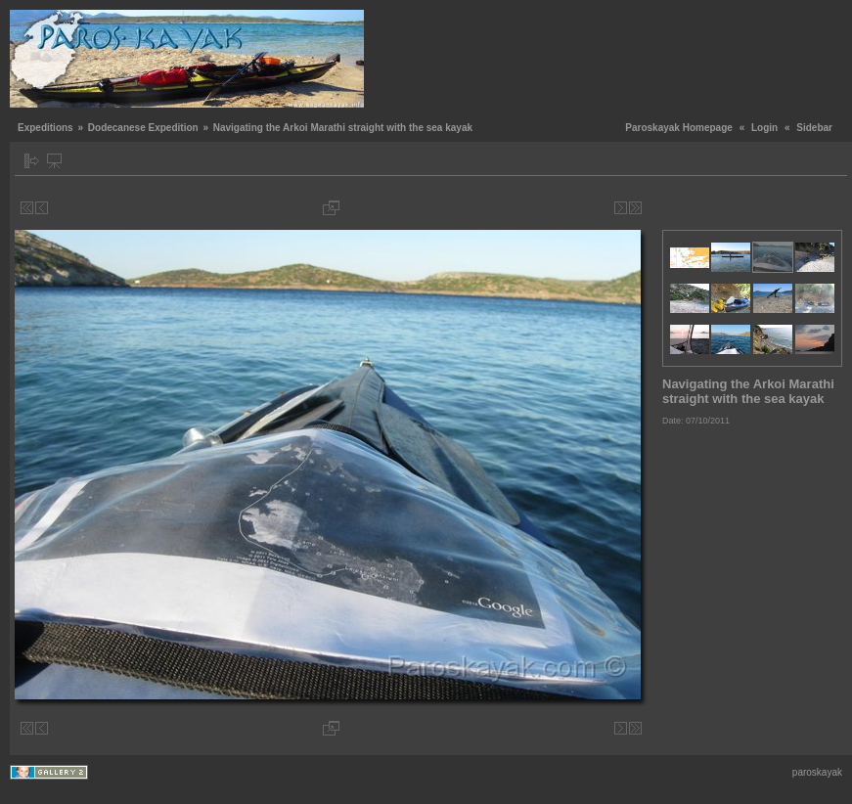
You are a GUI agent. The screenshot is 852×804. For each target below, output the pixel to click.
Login (764, 127)
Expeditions (45, 127)
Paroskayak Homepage (679, 127)
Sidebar (814, 127)
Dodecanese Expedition (143, 127)
